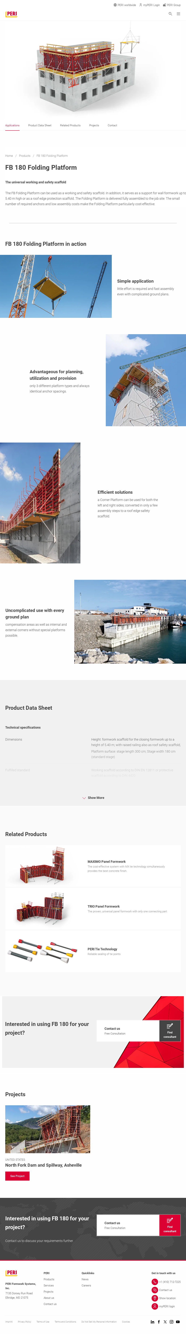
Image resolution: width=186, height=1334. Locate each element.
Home (9, 156)
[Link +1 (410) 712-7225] (166, 1283)
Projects (48, 1292)
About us (49, 1299)
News (85, 1280)
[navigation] (138, 1031)
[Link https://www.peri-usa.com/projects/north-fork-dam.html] (47, 1138)
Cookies (126, 1323)
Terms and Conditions (65, 1323)
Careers (86, 1286)
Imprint (8, 1323)
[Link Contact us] (166, 1291)
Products (25, 156)
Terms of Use (43, 1323)
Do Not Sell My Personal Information (99, 1323)
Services (49, 1286)
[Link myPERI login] (166, 1307)
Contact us (50, 1305)
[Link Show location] (166, 1299)
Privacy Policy (24, 1323)
